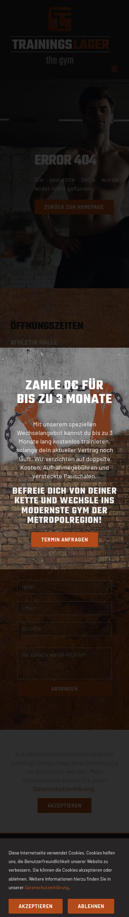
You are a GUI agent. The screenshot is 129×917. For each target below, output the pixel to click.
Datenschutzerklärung (46, 887)
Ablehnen (91, 906)
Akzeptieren (36, 906)
